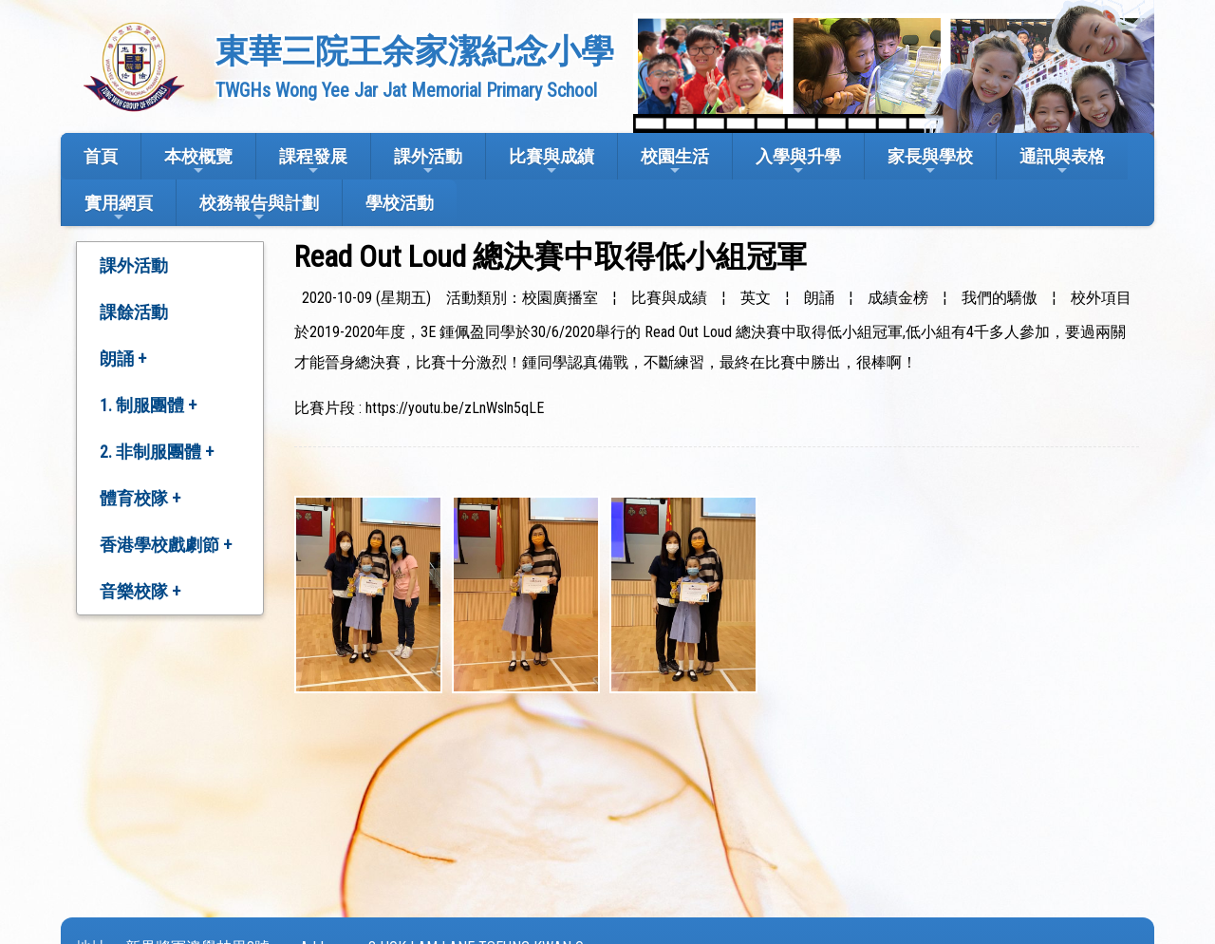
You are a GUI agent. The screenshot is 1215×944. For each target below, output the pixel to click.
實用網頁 (118, 208)
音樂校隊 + (140, 591)
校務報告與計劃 (259, 208)
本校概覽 (198, 162)
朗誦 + (123, 358)
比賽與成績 (551, 162)
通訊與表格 (1062, 162)
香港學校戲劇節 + (166, 545)
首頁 (101, 156)
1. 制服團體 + (148, 405)
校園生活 (675, 162)
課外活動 (428, 162)
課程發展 (313, 162)
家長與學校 (930, 162)
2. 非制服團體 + (157, 452)
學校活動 (399, 203)
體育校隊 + (140, 498)
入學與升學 (798, 162)
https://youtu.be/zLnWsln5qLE (454, 408)
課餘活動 (134, 312)
